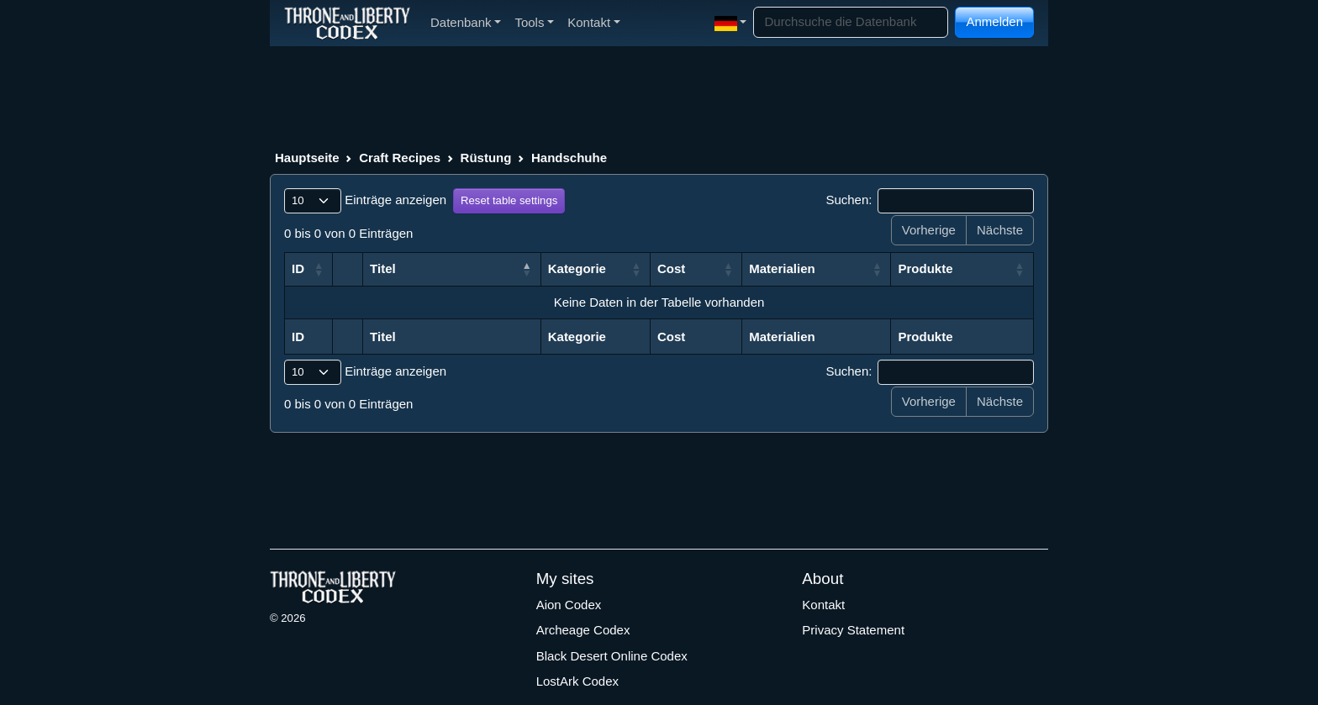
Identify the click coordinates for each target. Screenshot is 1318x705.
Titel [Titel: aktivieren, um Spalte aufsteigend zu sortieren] (383, 268)
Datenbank (465, 22)
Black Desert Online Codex (612, 656)
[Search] (850, 22)
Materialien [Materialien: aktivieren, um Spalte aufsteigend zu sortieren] (782, 268)
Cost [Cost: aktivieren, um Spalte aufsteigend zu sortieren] (671, 268)
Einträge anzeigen (365, 200)
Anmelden (994, 21)
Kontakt (823, 604)
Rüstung (486, 157)
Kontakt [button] (593, 22)
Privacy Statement (853, 630)
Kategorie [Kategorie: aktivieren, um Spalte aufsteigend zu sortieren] (577, 268)
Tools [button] (534, 22)
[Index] (347, 23)
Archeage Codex (583, 630)
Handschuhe (569, 157)
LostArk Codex (577, 681)
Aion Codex (569, 604)
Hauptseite (307, 157)
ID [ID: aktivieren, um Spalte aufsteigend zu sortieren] (298, 268)
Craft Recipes (399, 157)
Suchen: (929, 200)
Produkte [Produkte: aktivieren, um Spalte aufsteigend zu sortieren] (925, 268)
